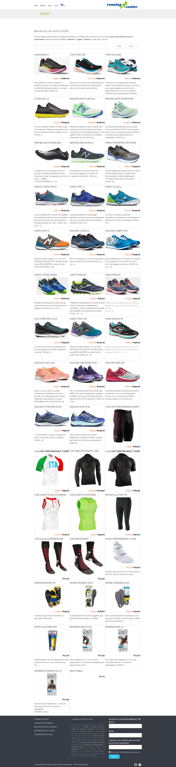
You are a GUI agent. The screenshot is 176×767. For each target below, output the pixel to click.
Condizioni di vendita (43, 723)
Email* (111, 731)
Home (36, 5)
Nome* (111, 722)
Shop (49, 5)
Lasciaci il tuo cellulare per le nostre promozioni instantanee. (124, 741)
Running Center (41, 719)
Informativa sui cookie (44, 731)
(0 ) (62, 5)
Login (56, 5)
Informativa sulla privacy (46, 727)
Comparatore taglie (43, 735)
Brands (42, 5)
